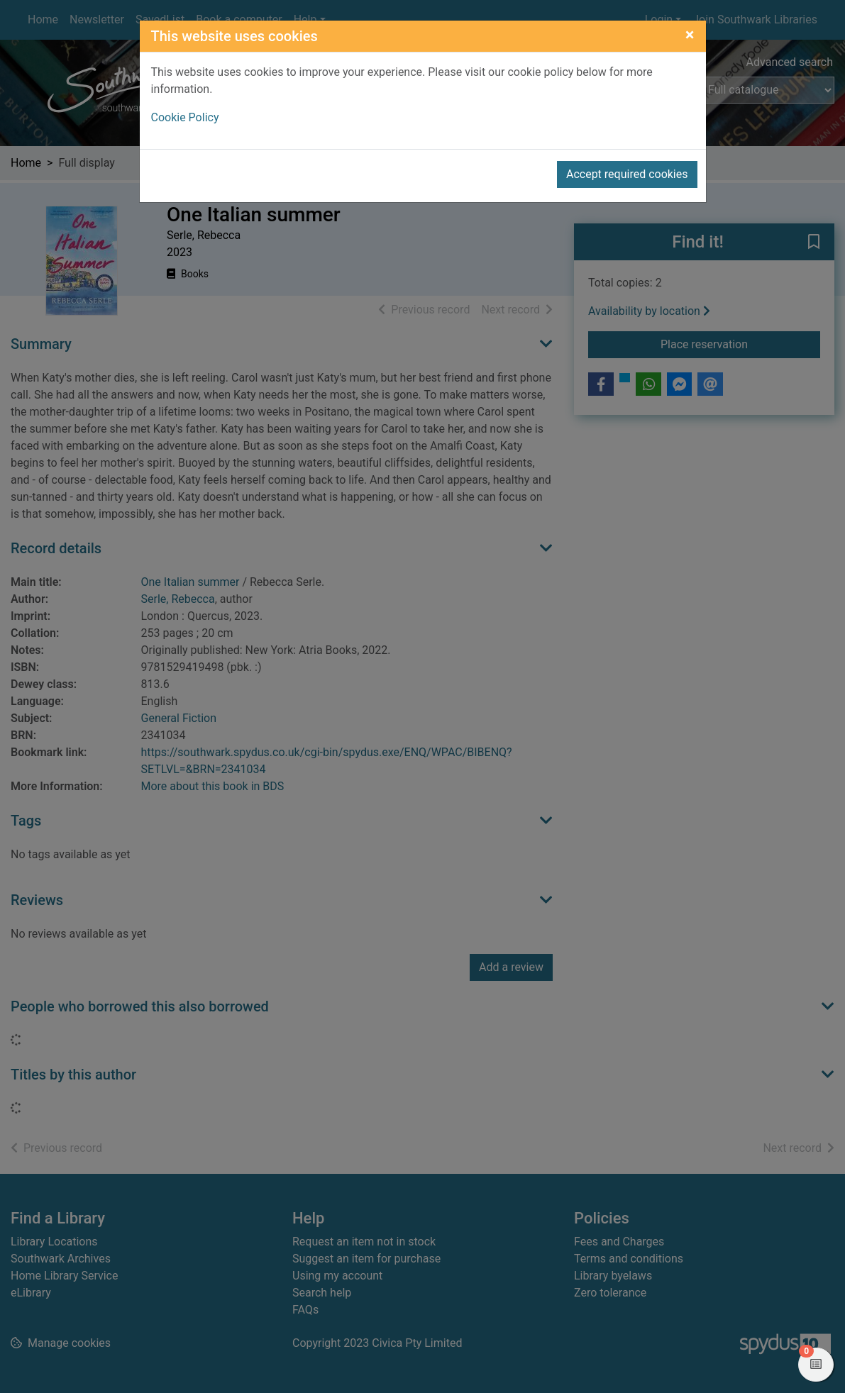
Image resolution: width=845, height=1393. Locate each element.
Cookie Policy (185, 117)
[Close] (690, 35)
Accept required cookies (627, 174)
